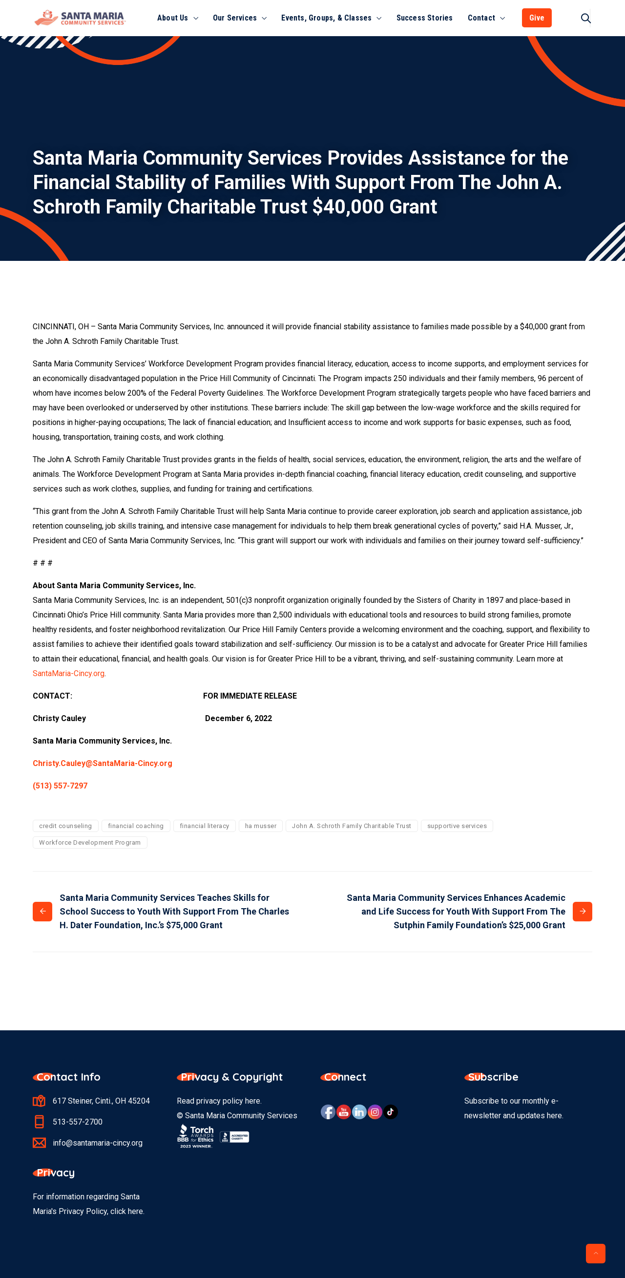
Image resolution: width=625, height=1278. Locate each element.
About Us (172, 17)
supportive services (457, 826)
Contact (481, 17)
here (252, 1101)
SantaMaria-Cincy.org (68, 673)
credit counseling (65, 826)
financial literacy (204, 826)
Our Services (235, 17)
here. (136, 1211)
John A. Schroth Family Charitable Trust (352, 826)
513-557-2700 (78, 1122)
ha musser (261, 826)
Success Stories (424, 17)
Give (536, 17)
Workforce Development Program (90, 842)
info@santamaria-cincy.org (98, 1143)
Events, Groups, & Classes (326, 17)
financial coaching (136, 826)
